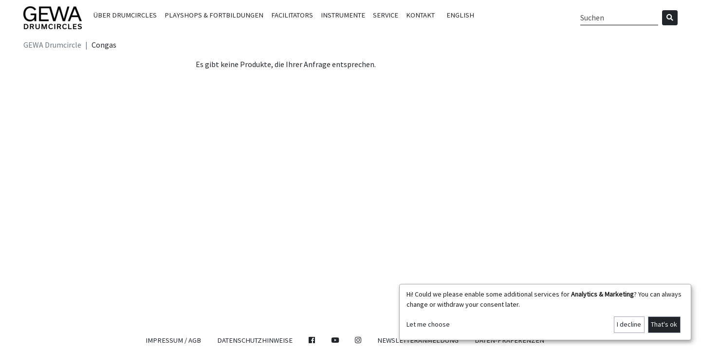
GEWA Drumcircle (52, 45)
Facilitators (292, 15)
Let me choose (428, 324)
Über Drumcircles (125, 15)
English (460, 15)
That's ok (664, 324)
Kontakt (420, 15)
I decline (629, 324)
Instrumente (343, 15)
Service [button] (385, 15)
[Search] (619, 17)
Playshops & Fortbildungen (214, 15)
